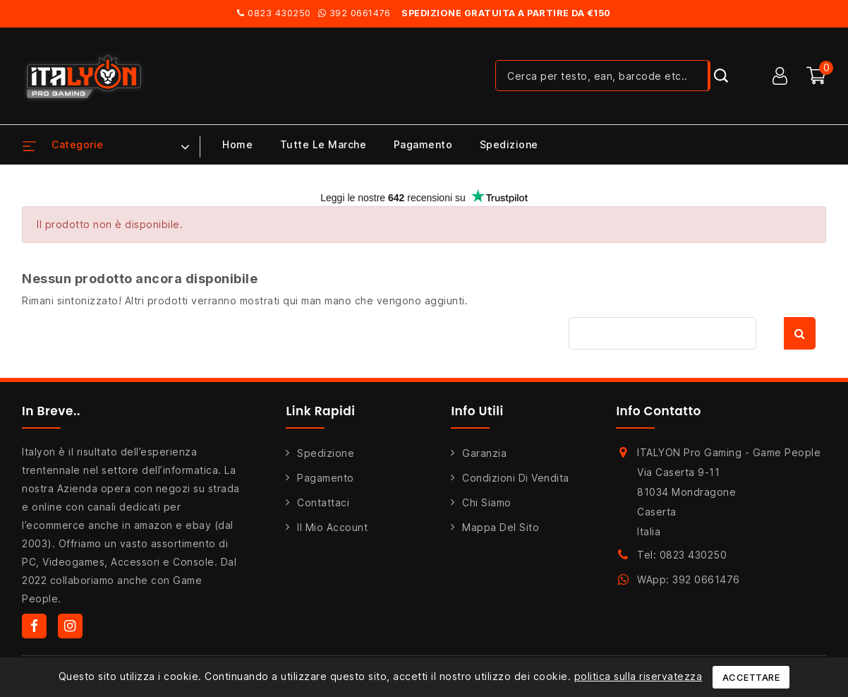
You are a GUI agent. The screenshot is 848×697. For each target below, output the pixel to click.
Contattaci (323, 502)
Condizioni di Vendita (515, 478)
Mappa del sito (500, 527)
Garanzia (484, 453)
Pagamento (423, 144)
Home (237, 144)
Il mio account (332, 527)
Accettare (751, 677)
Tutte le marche (323, 144)
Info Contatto (658, 411)
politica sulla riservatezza (638, 676)
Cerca (800, 333)
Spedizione (509, 144)
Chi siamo (486, 502)
